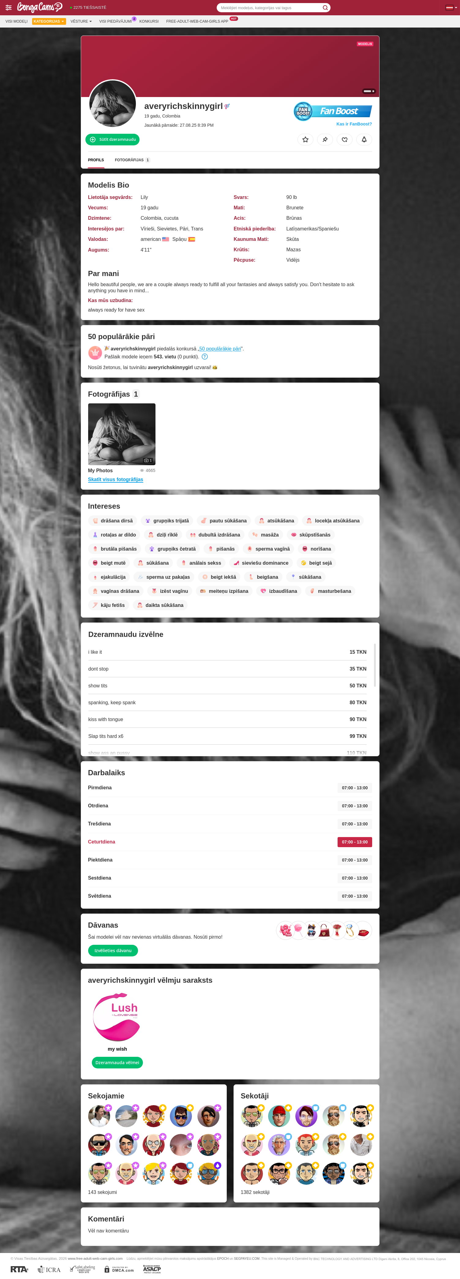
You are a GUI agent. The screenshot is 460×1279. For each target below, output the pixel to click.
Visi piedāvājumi (117, 21)
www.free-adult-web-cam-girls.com (95, 1258)
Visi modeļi (17, 21)
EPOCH (222, 1258)
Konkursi (149, 21)
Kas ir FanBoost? (354, 124)
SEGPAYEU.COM (247, 1258)
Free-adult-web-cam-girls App (198, 21)
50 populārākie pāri (220, 348)
